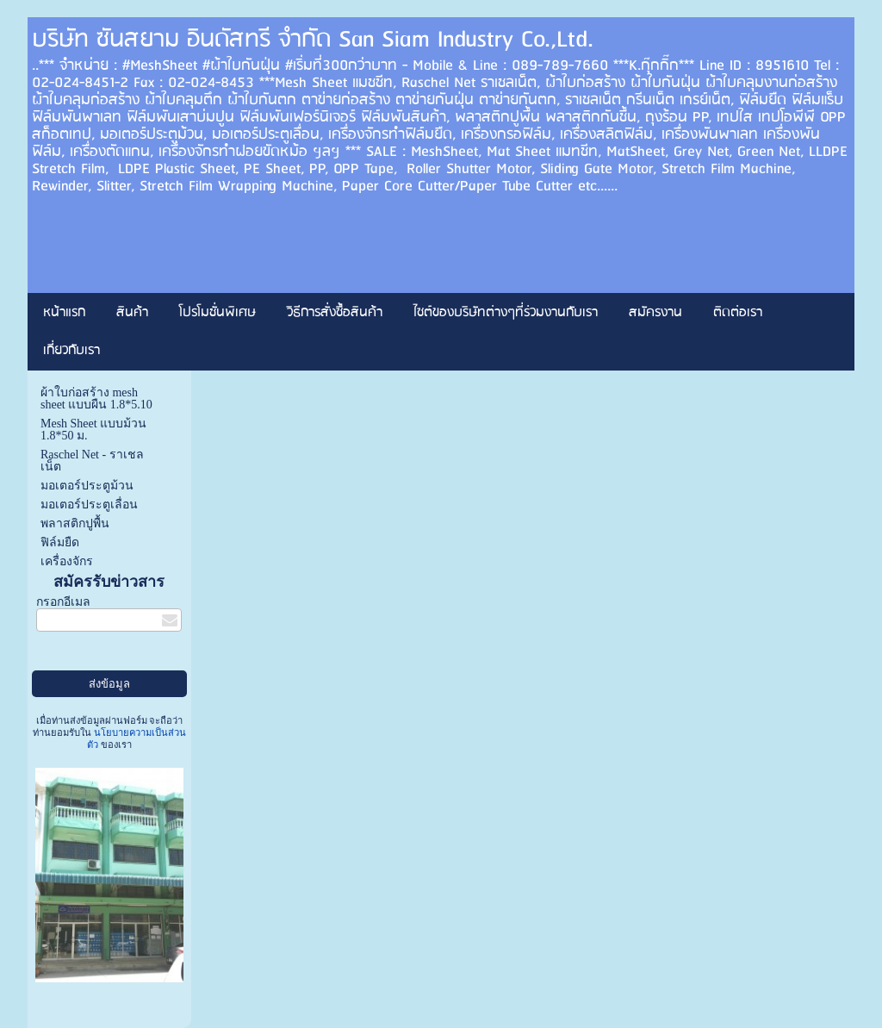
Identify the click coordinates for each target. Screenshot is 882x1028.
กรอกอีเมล (63, 601)
